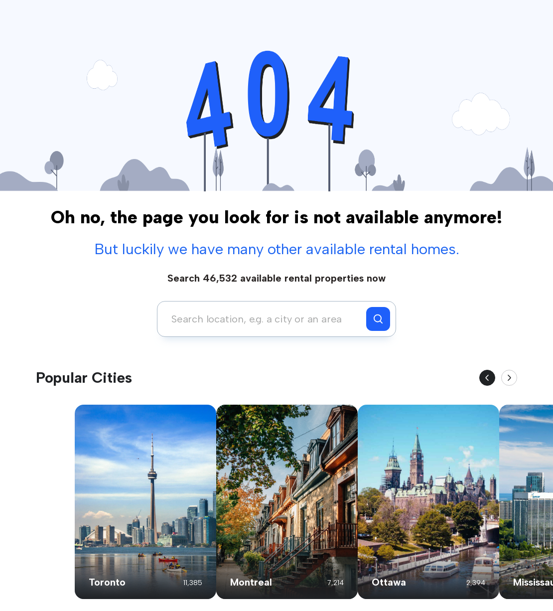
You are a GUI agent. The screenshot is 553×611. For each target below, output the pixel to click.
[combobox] (264, 319)
